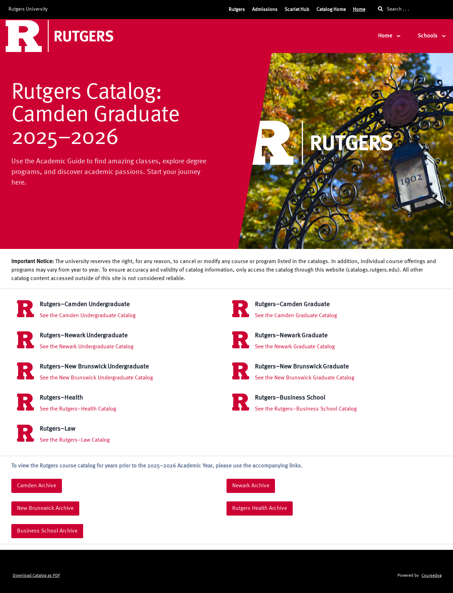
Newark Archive (250, 486)
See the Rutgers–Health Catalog (78, 409)
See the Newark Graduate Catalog (295, 347)
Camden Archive (36, 486)
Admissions (264, 9)
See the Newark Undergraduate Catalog (86, 347)
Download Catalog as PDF (36, 576)
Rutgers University (27, 9)
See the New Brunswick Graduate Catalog (304, 378)
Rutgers (237, 9)
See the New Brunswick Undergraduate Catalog (96, 378)
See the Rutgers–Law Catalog (75, 440)
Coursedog (432, 576)
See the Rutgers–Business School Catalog (306, 409)
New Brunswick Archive (45, 508)
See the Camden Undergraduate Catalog (88, 316)
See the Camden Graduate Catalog (296, 316)
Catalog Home (331, 9)
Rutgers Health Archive (259, 508)
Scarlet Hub (297, 9)
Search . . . (393, 9)
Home (359, 9)
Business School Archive (47, 531)
